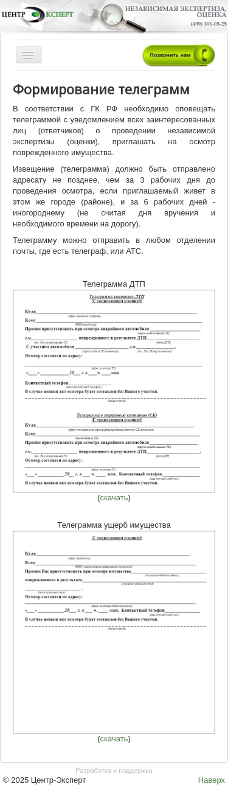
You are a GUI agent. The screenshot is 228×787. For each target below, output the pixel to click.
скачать (114, 497)
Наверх (211, 780)
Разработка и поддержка (113, 770)
